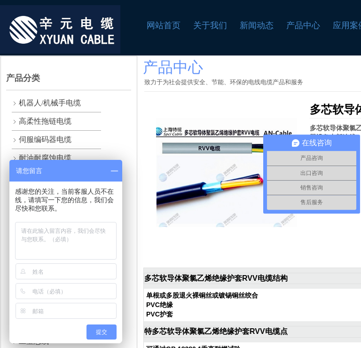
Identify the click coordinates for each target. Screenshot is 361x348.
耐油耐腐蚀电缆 (45, 158)
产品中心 (303, 25)
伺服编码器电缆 (45, 139)
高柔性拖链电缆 (45, 121)
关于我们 (210, 25)
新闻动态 (257, 25)
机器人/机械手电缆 (50, 103)
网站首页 (163, 25)
